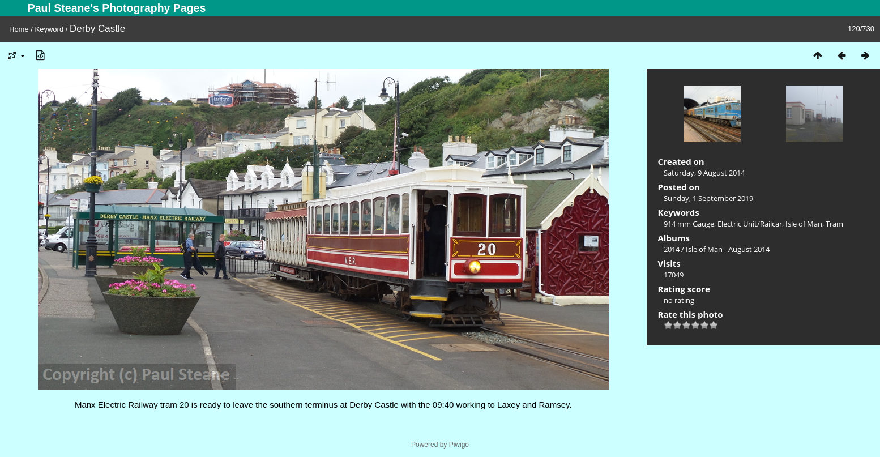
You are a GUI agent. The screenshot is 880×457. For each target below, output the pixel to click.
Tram (834, 224)
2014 (672, 249)
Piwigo (459, 445)
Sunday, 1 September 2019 (708, 198)
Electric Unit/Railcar (749, 224)
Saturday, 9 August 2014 (704, 173)
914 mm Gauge (689, 224)
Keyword (49, 29)
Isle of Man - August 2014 (728, 249)
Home (19, 29)
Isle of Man (803, 224)
